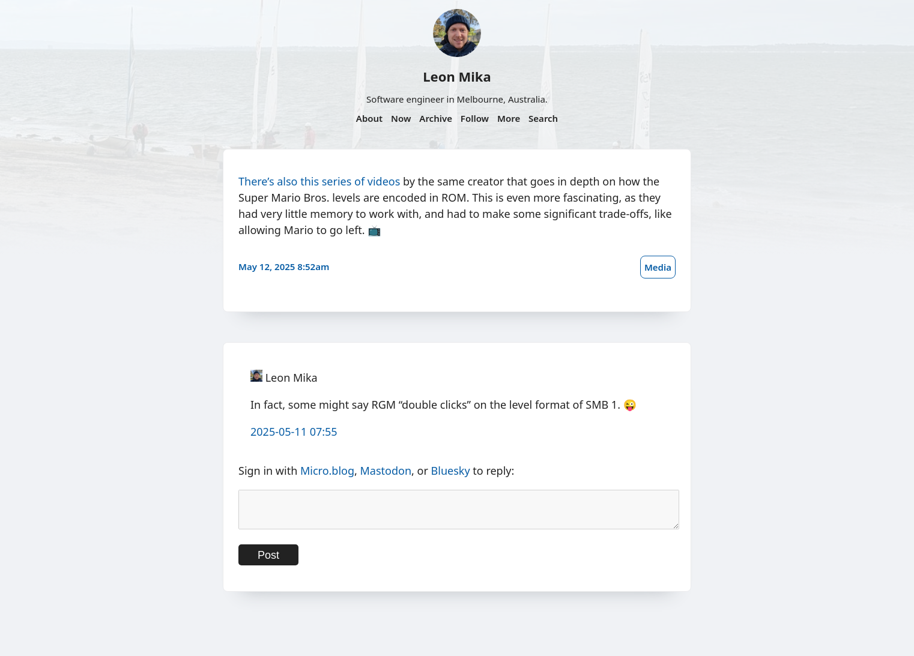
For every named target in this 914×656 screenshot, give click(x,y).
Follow (475, 118)
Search (543, 118)
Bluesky (450, 470)
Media (657, 267)
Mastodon (386, 470)
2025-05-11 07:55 (293, 431)
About (369, 118)
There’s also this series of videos (319, 181)
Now (401, 118)
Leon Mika (457, 76)
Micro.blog (327, 470)
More (508, 118)
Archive (435, 118)
